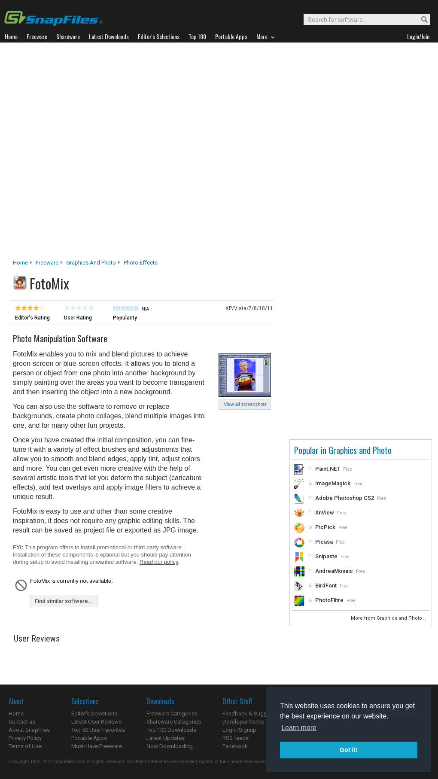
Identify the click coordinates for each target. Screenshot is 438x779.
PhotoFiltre (329, 600)
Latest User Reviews (96, 721)
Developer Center (243, 721)
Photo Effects (141, 262)
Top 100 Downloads (171, 730)
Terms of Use (25, 746)
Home (20, 262)
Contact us (22, 721)
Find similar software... (64, 601)
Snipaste (326, 556)
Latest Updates (165, 738)
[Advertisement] (104, 153)
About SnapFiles (29, 730)
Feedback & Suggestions (254, 713)
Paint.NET (327, 469)
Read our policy (159, 562)
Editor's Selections (94, 713)
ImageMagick (332, 483)
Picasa (324, 542)
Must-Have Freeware (96, 746)
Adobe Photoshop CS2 (344, 498)
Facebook (235, 746)
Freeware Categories (172, 713)
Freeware (47, 262)
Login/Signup (239, 730)
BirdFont (326, 585)
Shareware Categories (173, 721)
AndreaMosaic (334, 571)
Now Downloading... (171, 746)
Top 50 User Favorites (98, 730)
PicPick (325, 527)
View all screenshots (245, 404)
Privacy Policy (25, 738)
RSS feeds (235, 738)
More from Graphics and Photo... (389, 618)
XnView (324, 512)
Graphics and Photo (91, 262)
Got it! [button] (349, 749)
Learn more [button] (298, 727)
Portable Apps (89, 738)
